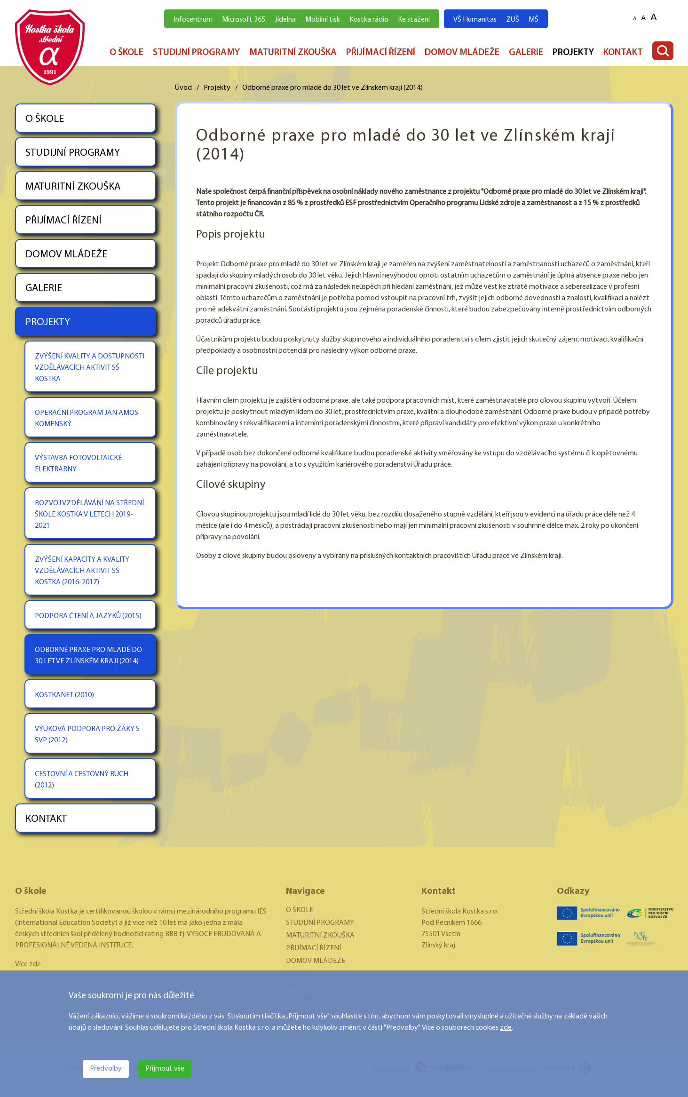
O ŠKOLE (126, 52)
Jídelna (285, 20)
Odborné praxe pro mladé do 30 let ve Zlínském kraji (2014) (332, 88)
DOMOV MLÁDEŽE (462, 52)
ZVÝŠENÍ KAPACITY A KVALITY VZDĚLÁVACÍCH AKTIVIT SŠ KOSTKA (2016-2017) (82, 571)
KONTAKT (623, 52)
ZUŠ (512, 20)
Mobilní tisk (322, 20)
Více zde (28, 964)
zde (506, 1028)
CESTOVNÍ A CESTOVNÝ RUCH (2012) (81, 780)
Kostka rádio (368, 20)
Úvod (183, 88)
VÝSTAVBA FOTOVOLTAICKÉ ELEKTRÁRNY (78, 463)
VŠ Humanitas (475, 20)
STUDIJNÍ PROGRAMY (196, 52)
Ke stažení (414, 20)
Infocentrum (193, 20)
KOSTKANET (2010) (64, 695)
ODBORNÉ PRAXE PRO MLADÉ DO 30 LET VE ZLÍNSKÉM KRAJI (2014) (88, 655)
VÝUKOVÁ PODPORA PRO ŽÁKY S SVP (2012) (87, 734)
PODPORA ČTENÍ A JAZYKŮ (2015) (88, 616)
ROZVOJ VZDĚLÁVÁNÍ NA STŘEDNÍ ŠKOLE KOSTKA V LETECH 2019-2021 (89, 515)
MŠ (533, 20)
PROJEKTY (573, 52)
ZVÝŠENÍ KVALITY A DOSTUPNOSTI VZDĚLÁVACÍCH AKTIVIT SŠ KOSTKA (89, 368)
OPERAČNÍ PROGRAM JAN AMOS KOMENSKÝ (86, 418)
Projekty (217, 88)
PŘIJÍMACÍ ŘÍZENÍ (380, 52)
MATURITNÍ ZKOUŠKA (293, 52)
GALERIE (526, 52)
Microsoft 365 (243, 20)
